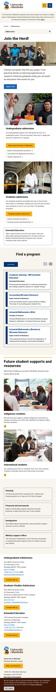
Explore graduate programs (17, 219)
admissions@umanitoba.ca (14, 575)
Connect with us (12, 580)
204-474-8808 (9, 570)
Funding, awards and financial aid (19, 222)
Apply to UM (10, 86)
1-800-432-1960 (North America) (15, 672)
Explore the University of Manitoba (20, 145)
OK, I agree (9, 688)
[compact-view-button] (50, 264)
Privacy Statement (36, 684)
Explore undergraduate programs (19, 151)
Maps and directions (13, 666)
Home (6, 26)
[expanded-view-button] (45, 264)
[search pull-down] (44, 5)
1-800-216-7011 (10, 627)
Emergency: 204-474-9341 (13, 674)
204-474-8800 (9, 625)
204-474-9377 (9, 600)
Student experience (14, 157)
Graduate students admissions (19, 214)
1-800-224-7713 (10, 572)
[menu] (50, 5)
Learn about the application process (20, 154)
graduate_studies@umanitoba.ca (16, 602)
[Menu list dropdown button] (49, 31)
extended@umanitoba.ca (13, 630)
